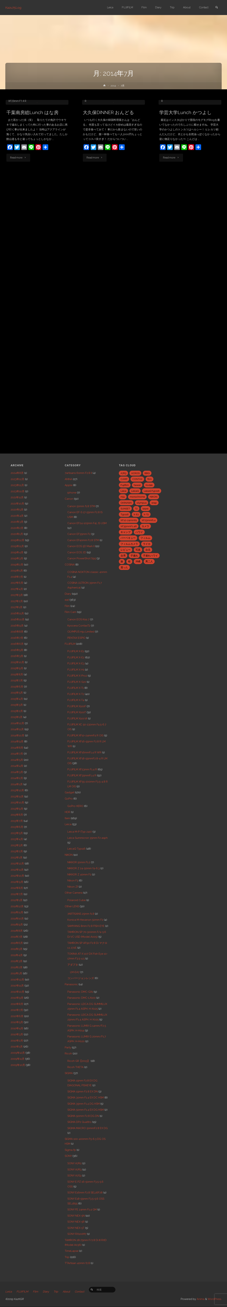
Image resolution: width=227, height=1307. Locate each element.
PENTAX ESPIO (76, 637)
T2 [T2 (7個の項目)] (136, 508)
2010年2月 (17, 1040)
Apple (68, 485)
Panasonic (71, 984)
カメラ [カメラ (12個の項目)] (145, 526)
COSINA (70, 564)
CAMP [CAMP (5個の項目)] (124, 479)
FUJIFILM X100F (76, 706)
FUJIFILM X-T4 (75, 700)
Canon (69, 498)
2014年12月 (17, 723)
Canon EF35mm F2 (79, 534)
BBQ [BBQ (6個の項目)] (147, 473)
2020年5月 (17, 509)
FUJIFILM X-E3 (75, 663)
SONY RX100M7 (76, 1234)
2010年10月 (17, 991)
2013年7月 (17, 821)
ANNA (68, 479)
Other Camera (73, 892)
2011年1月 (16, 973)
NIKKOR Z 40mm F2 (79, 874)
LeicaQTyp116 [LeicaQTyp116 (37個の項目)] (151, 490)
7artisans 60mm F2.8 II (78, 473)
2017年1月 (17, 607)
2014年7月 (17, 753)
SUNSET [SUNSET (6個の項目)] (125, 508)
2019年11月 (17, 546)
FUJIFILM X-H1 (75, 669)
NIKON (69, 854)
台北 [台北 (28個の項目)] (147, 549)
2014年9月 (17, 741)
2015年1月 (17, 717)
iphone (71, 492)
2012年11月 (17, 869)
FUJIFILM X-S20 (76, 681)
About (66, 1291)
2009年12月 (18, 1052)
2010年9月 (17, 997)
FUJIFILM (70, 643)
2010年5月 (17, 1022)
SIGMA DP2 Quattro (79, 1122)
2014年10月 (17, 735)
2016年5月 (17, 650)
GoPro (69, 798)
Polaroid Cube (76, 900)
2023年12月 (17, 479)
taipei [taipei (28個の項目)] (145, 508)
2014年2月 (17, 778)
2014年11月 (17, 729)
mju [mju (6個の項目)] (123, 496)
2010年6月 (17, 1016)
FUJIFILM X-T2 (75, 694)
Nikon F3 (72, 880)
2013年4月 (17, 839)
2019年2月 (17, 564)
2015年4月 (17, 698)
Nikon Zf (72, 886)
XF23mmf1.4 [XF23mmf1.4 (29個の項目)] (149, 520)
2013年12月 (17, 790)
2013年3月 (17, 845)
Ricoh (68, 1053)
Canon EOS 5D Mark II (81, 546)
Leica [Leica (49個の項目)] (123, 490)
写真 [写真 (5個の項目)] (137, 549)
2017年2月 (17, 601)
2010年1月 (17, 1046)
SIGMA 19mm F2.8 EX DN (82, 1091)
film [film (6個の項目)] (149, 479)
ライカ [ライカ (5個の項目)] (146, 544)
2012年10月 (17, 875)
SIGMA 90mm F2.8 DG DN (83, 1116)
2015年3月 (17, 704)
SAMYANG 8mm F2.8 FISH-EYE (85, 926)
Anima (200, 1299)
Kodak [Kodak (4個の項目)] (149, 485)
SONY (68, 1156)
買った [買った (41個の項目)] (124, 567)
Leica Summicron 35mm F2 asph (87, 837)
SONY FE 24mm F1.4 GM (82, 1209)
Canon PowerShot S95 (81, 558)
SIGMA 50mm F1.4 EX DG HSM (85, 1109)
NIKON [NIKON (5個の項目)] (153, 496)
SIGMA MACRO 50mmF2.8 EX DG (87, 1128)
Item (67, 818)
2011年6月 (17, 943)
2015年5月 (17, 692)
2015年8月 (17, 674)
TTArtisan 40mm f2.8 (77, 1263)
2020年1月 (17, 534)
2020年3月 (17, 521)
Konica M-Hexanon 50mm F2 (85, 919)
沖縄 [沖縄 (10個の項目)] (137, 561)
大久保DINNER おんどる (108, 149)
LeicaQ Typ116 (76, 848)
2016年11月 (17, 613)
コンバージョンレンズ (80, 978)
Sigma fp (70, 1150)
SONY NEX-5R (76, 1221)
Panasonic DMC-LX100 (81, 997)
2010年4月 (17, 1028)
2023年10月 (17, 491)
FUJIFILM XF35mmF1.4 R (81, 775)
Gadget (69, 792)
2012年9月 (17, 882)
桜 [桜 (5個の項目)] (129, 561)
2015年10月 (17, 662)
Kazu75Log (13, 7)
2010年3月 (17, 1034)
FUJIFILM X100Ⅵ (77, 718)
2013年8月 (17, 814)
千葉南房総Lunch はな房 (32, 149)
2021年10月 (17, 503)
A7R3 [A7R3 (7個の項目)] (123, 473)
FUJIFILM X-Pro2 (77, 675)
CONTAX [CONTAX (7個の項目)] (137, 479)
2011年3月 (17, 961)
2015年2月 (17, 711)
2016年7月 (17, 637)
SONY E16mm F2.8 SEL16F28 (85, 1192)
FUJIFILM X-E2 (42, 133)
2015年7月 (17, 680)
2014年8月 (17, 747)
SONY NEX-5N (76, 1215)
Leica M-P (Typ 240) (79, 831)
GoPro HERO (75, 806)
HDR (67, 812)
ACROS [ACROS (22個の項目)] (135, 473)
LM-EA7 (74, 972)
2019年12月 (17, 540)
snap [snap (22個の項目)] (154, 502)
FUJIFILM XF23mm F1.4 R (82, 769)
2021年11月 (17, 497)
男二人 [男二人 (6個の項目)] (149, 561)
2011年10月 (17, 918)
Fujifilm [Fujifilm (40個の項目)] (125, 485)
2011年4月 (17, 955)
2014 (113, 85)
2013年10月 (17, 802)
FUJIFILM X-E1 (75, 651)
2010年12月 (17, 979)
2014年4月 (17, 766)
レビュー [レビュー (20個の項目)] (126, 549)
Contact (79, 1291)
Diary (68, 593)
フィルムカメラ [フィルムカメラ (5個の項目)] (129, 544)
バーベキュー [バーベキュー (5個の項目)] (128, 537)
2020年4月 (17, 515)
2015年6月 (17, 686)
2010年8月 (17, 1004)
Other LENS (72, 906)
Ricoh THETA (75, 1067)
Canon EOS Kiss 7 (78, 619)
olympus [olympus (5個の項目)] (141, 502)
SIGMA (69, 1073)
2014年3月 (17, 772)
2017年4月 (17, 589)
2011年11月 (17, 912)
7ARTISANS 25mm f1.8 (80, 913)
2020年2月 (17, 528)
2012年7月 (17, 894)
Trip (67, 1257)
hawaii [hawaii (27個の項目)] (137, 485)
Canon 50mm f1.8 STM (81, 506)
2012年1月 (17, 900)
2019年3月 (17, 558)
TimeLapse (71, 1251)
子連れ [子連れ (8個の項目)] (134, 555)
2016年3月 (17, 656)
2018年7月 (17, 576)
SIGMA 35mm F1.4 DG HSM (83, 1103)
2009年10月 (18, 1065)
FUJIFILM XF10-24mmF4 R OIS (85, 735)
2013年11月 (17, 796)
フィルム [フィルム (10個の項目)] (145, 537)
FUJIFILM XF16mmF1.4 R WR (84, 752)
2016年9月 (17, 625)
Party (68, 1047)
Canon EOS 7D (76, 552)
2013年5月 (17, 833)
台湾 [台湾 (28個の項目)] (123, 555)
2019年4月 (17, 552)
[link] (216, 7)
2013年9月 (17, 808)
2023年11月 (17, 485)
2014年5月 (17, 759)
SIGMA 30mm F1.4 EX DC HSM (85, 1097)
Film (67, 606)
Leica (68, 824)
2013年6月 (17, 827)
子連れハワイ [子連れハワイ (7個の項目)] (150, 555)
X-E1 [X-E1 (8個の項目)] (136, 514)
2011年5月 (17, 949)
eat (30, 133)
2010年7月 (17, 1010)
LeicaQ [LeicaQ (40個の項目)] (135, 490)
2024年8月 (17, 473)
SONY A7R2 (74, 1163)
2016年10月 (17, 619)
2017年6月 (17, 582)
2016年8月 (17, 631)
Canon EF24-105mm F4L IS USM (31, 128)
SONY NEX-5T (75, 1228)
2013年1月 (17, 857)
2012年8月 (17, 888)
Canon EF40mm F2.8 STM (83, 540)
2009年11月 (17, 1058)
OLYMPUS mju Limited (80, 631)
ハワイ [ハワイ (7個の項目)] (139, 532)
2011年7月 (17, 936)
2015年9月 (17, 668)
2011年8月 (17, 930)
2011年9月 (17, 924)
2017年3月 (17, 595)
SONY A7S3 (74, 1175)
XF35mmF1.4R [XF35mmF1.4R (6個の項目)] (129, 526)
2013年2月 (17, 851)
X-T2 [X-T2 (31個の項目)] (146, 514)
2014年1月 (17, 784)
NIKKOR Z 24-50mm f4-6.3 (83, 868)
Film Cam (70, 612)
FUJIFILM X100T (76, 712)
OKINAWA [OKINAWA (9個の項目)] (126, 502)
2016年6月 (17, 643)
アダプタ (72, 964)
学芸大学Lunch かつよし (185, 149)
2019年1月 (17, 570)
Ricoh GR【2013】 (78, 1061)
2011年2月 (17, 967)
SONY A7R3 (74, 1169)
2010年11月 (17, 985)
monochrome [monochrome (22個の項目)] (137, 496)
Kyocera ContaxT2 (78, 625)
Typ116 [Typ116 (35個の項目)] (125, 514)
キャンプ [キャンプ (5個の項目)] (126, 532)
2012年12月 (17, 863)
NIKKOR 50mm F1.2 (78, 862)
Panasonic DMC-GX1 (80, 991)
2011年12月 (17, 906)
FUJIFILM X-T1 (75, 687)
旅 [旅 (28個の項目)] (122, 561)
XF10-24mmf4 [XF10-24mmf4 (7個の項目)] (129, 520)
